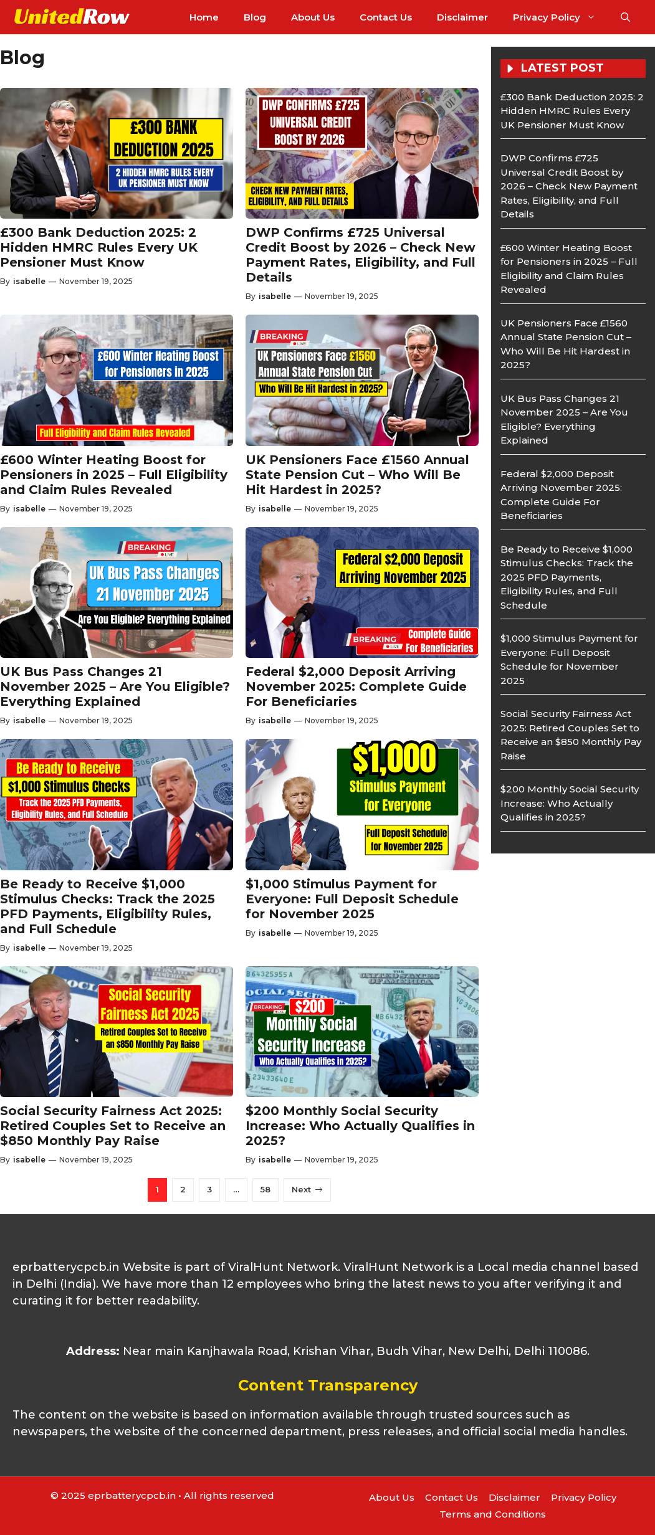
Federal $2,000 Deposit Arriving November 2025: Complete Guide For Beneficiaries (356, 686)
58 (265, 1189)
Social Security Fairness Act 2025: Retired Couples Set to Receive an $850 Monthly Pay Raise (113, 1125)
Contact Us (386, 17)
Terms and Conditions (492, 1514)
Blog (255, 17)
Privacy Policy (560, 17)
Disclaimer (462, 17)
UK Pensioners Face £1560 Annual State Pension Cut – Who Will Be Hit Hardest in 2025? (357, 474)
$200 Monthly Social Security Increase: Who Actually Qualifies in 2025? (360, 1125)
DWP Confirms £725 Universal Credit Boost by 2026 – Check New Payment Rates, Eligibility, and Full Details (361, 255)
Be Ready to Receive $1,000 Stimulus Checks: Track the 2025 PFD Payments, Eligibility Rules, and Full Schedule (107, 906)
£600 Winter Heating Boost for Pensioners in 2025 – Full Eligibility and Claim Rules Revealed (113, 474)
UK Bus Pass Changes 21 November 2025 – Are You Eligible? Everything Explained (115, 686)
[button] (625, 17)
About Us (313, 17)
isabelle (29, 281)
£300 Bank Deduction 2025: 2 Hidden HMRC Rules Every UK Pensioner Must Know (99, 247)
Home (204, 17)
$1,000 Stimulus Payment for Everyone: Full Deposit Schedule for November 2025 (352, 899)
